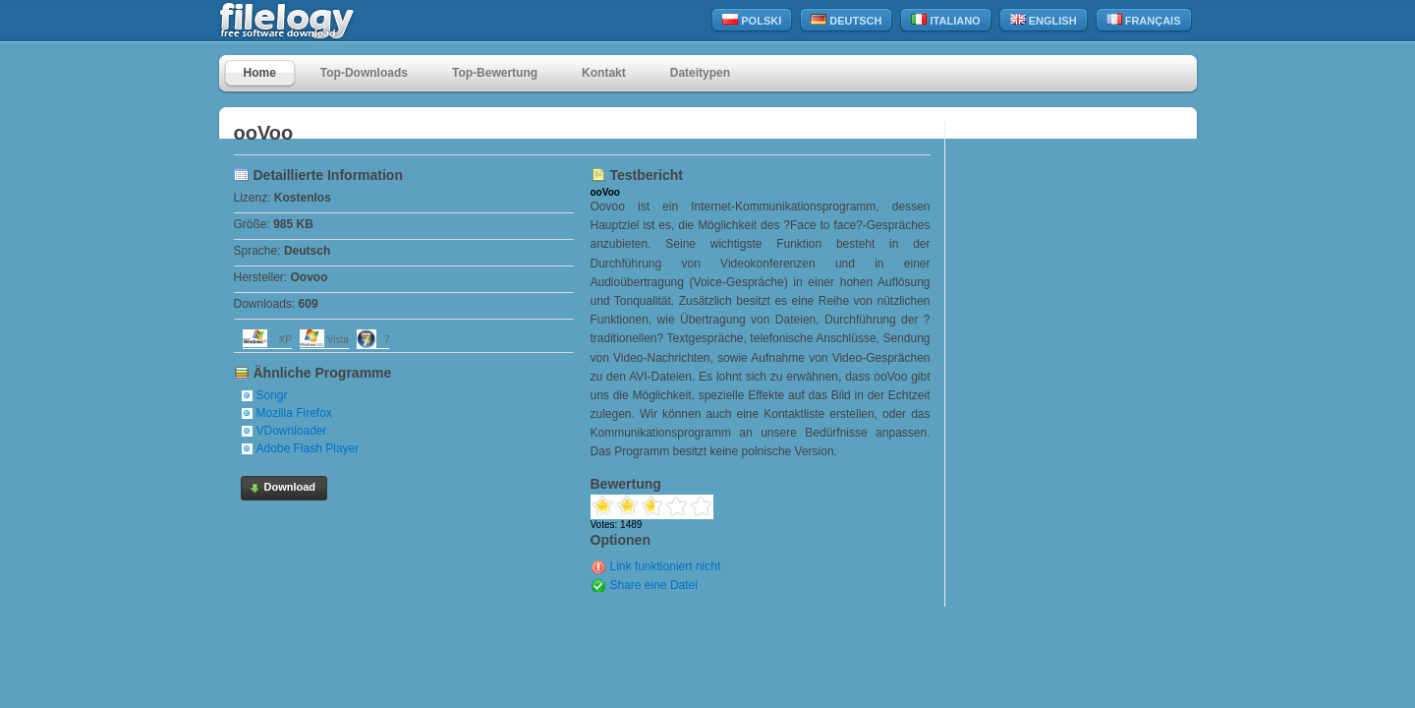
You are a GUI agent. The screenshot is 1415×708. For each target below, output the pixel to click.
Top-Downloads (364, 73)
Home (260, 73)
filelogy (329, 21)
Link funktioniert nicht (665, 566)
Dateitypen (700, 73)
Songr (272, 395)
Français (1143, 20)
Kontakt (604, 73)
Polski (751, 20)
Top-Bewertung (495, 73)
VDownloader (291, 431)
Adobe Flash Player (308, 448)
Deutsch (846, 20)
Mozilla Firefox (294, 413)
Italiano (945, 20)
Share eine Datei (654, 585)
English (1043, 20)
